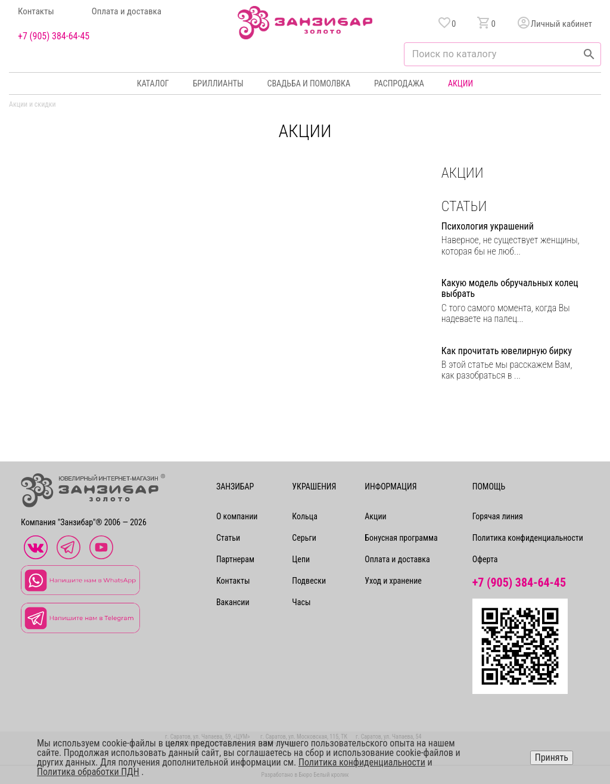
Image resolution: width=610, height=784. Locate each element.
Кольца (304, 516)
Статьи (228, 538)
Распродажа (399, 83)
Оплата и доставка (126, 12)
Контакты (36, 12)
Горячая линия (497, 516)
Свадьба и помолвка (308, 83)
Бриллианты (218, 83)
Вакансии (233, 602)
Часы (301, 602)
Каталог (153, 83)
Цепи (301, 559)
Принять (551, 757)
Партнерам (235, 559)
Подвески (309, 580)
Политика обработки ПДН (88, 771)
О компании (237, 516)
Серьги (304, 538)
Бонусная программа (401, 538)
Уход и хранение (393, 580)
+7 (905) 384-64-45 (53, 36)
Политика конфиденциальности (527, 538)
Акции (460, 83)
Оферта (485, 559)
